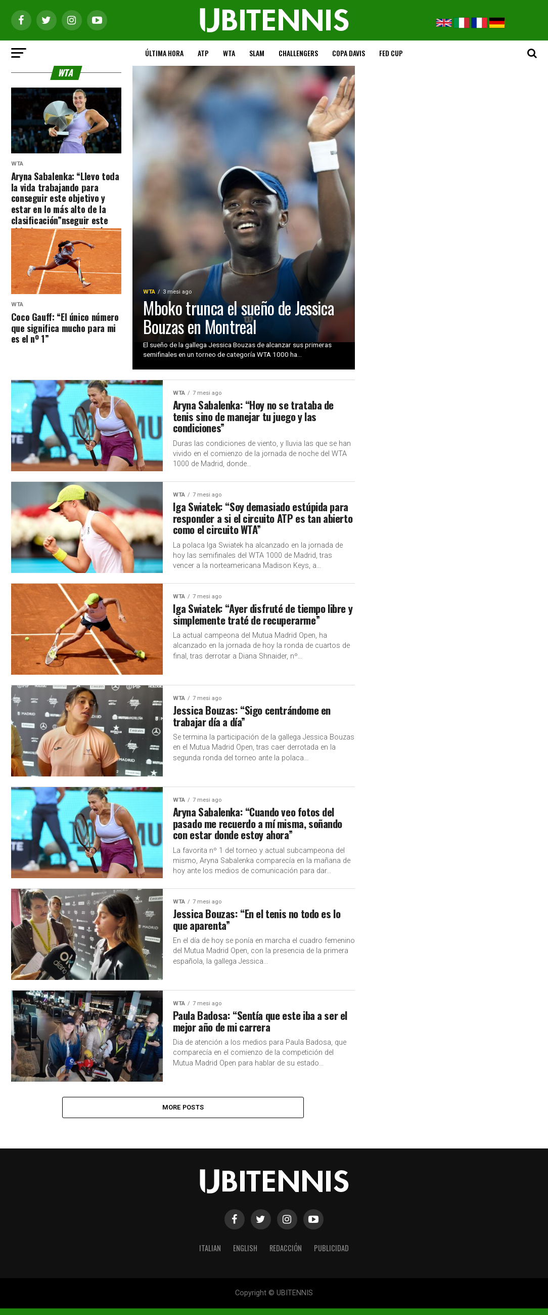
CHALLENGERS (298, 53)
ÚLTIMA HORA (164, 53)
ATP (203, 53)
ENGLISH (245, 1254)
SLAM (256, 53)
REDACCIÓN (285, 1254)
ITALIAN (210, 1254)
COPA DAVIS (348, 53)
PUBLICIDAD (331, 1254)
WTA (229, 53)
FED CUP (391, 53)
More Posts (183, 1113)
